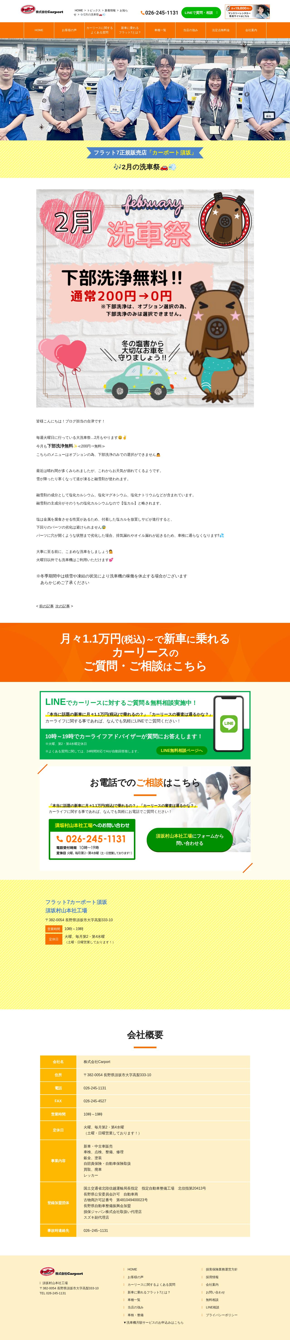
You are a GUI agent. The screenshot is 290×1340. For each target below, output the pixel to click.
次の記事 (62, 606)
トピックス (94, 10)
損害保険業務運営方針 (222, 1269)
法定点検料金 (221, 30)
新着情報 (110, 10)
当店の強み (190, 30)
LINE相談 (212, 1307)
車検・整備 (136, 1315)
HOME (79, 10)
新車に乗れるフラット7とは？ (130, 30)
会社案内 (251, 30)
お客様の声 (69, 30)
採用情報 (212, 1277)
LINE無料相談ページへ (182, 750)
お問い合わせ (215, 1292)
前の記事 (46, 606)
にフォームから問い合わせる (190, 839)
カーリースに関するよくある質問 (99, 30)
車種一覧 (160, 30)
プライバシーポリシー (222, 1315)
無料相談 (212, 1300)
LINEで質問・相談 (199, 13)
